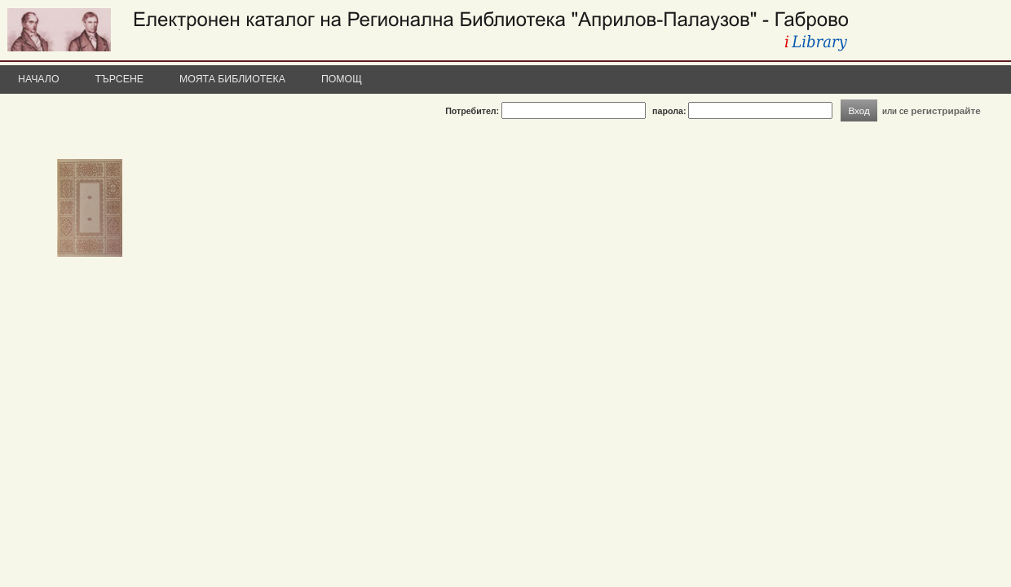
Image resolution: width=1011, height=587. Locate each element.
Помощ (341, 79)
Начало (39, 79)
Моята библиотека (232, 79)
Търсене (119, 79)
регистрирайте (946, 110)
